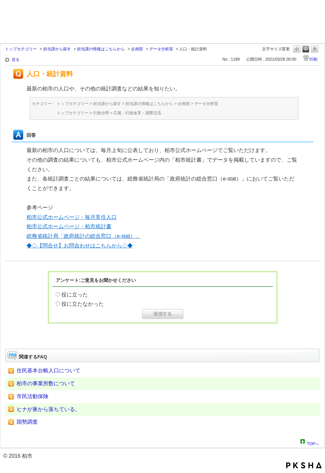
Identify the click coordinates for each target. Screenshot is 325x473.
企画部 (137, 49)
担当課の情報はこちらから (101, 49)
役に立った (74, 294)
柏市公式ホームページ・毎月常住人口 (72, 217)
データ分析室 (161, 49)
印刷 (313, 59)
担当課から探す (57, 49)
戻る (16, 59)
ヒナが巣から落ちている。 (48, 409)
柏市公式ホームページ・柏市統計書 (69, 226)
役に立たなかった (82, 304)
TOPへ (313, 443)
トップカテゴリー (21, 49)
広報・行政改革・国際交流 (137, 113)
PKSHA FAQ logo (304, 465)
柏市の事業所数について (46, 383)
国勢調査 (27, 422)
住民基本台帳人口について (48, 370)
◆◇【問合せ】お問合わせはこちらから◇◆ (80, 245)
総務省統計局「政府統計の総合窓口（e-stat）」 (84, 236)
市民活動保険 (32, 396)
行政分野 (101, 113)
